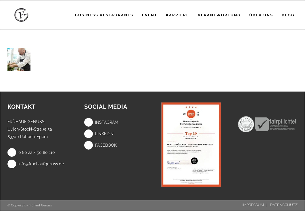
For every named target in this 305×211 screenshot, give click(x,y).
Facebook (100, 145)
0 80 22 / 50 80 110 (31, 152)
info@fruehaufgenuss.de (35, 164)
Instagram (101, 122)
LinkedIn (99, 133)
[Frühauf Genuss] (30, 15)
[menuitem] (104, 15)
